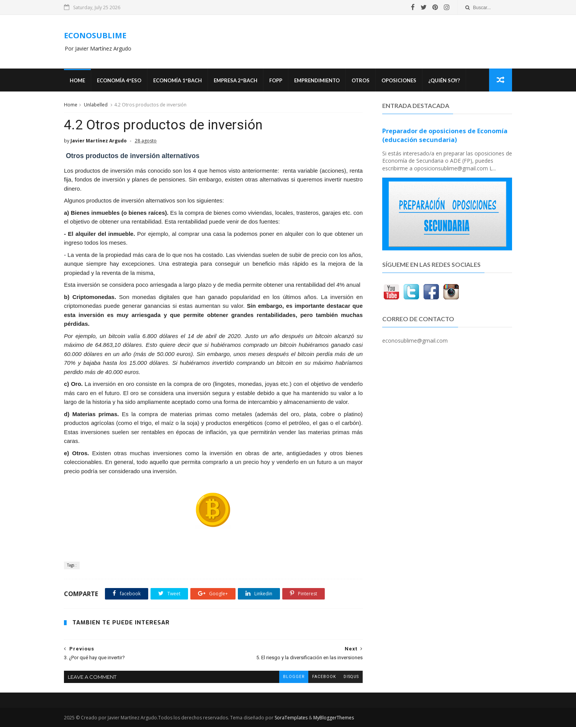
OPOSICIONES (398, 80)
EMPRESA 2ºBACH (235, 80)
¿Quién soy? (444, 80)
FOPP (275, 80)
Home (77, 80)
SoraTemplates (291, 717)
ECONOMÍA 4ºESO (119, 80)
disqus (351, 677)
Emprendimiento (317, 80)
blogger (293, 677)
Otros (361, 80)
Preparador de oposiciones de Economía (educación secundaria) (444, 135)
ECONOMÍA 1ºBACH (177, 80)
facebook (324, 677)
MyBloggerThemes (333, 717)
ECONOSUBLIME (95, 35)
